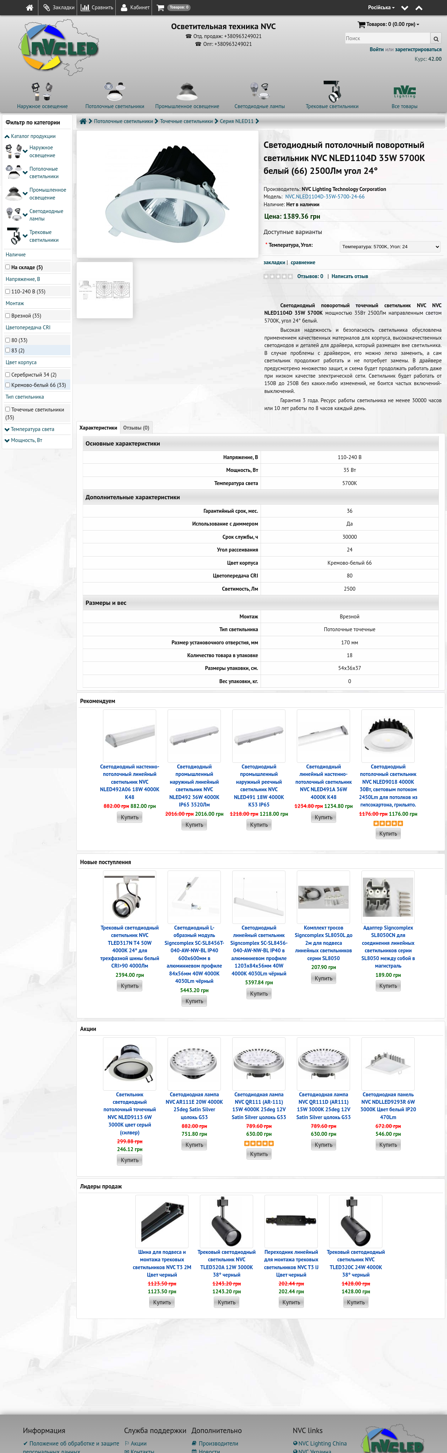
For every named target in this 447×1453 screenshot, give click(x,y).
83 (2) (17, 244)
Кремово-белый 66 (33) (38, 279)
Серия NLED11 (237, 121)
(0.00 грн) (387, 24)
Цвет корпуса (20, 256)
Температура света (29, 323)
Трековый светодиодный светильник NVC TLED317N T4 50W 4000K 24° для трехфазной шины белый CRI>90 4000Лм (129, 946)
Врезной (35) (26, 210)
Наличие (15, 148)
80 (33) (19, 234)
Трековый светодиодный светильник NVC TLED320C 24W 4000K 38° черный (356, 1263)
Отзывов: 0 (310, 276)
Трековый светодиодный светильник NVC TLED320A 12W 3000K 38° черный (227, 1263)
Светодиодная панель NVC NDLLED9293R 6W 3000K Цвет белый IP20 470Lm (388, 1106)
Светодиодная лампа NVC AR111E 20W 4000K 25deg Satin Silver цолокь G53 (194, 1106)
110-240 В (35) (28, 185)
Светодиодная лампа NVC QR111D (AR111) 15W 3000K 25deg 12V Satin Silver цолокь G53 (323, 1106)
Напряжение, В (22, 173)
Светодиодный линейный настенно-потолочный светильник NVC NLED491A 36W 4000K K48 (323, 781)
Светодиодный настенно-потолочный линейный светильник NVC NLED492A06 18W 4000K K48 (129, 781)
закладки (274, 262)
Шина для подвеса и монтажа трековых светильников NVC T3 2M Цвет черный (162, 1263)
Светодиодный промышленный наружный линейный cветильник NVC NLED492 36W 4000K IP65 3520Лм (194, 785)
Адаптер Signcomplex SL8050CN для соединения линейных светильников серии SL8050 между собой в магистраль (388, 946)
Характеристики (98, 427)
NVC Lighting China (320, 1443)
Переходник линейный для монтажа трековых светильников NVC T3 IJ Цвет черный (291, 1263)
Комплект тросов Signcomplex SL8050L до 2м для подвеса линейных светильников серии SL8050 (324, 943)
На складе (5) (27, 161)
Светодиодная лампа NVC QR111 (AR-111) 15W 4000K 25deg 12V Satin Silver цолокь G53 (259, 1106)
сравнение (303, 262)
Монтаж (14, 197)
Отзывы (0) (136, 427)
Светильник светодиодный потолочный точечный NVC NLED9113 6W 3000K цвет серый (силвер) (130, 1113)
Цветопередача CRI (27, 221)
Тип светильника (24, 291)
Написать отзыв (350, 276)
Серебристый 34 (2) (33, 268)
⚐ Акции (135, 1443)
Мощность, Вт (23, 334)
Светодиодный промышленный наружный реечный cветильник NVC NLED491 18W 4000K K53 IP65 (259, 785)
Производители (215, 1443)
